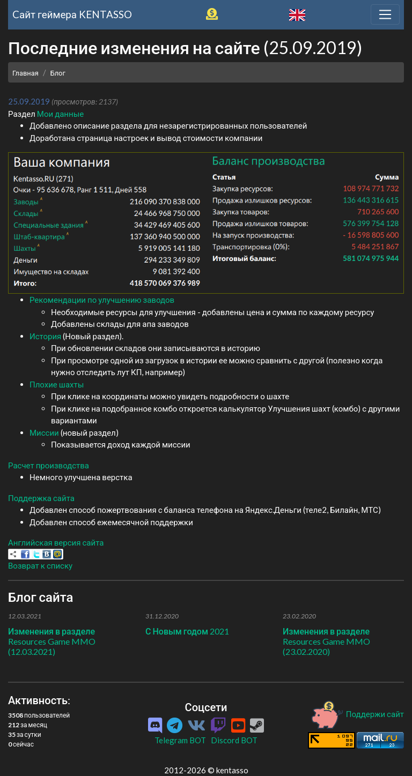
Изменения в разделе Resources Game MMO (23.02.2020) (326, 641)
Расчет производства (48, 465)
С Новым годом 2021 (187, 631)
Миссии (44, 432)
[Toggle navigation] (385, 14)
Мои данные (60, 113)
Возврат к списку (40, 565)
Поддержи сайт (357, 714)
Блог (57, 73)
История (45, 336)
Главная (25, 73)
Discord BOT (234, 740)
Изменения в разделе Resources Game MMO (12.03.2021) (51, 641)
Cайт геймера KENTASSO (72, 14)
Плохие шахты (57, 384)
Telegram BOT (180, 740)
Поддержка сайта (41, 498)
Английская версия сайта (56, 542)
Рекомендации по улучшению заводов (102, 299)
